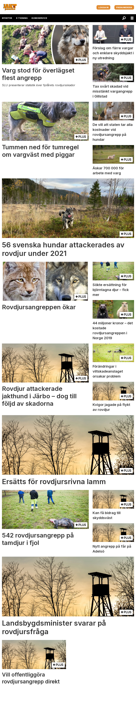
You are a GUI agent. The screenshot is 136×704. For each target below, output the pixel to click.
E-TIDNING (22, 18)
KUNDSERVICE (39, 18)
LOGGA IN (103, 7)
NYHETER (7, 18)
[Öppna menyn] (132, 18)
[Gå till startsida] (10, 7)
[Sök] (124, 18)
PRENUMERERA (124, 7)
